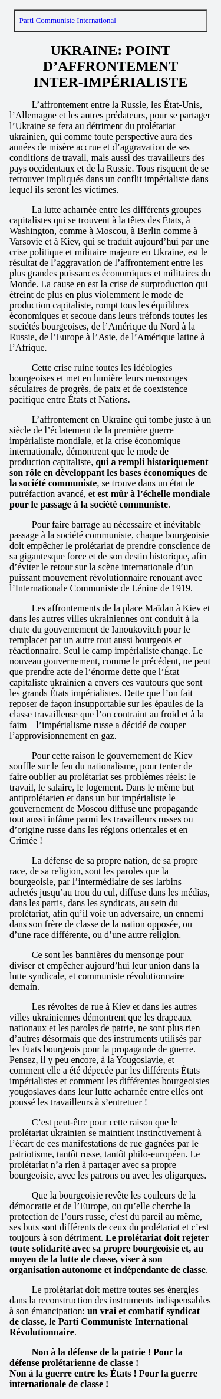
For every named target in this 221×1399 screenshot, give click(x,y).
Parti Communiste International (67, 20)
